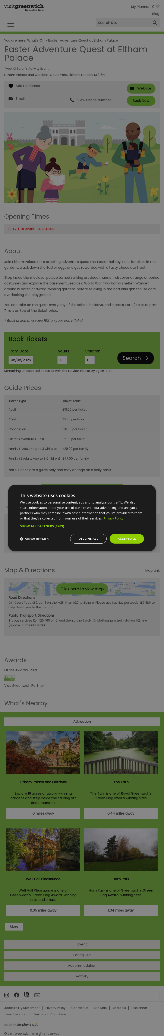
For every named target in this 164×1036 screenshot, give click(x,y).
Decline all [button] (88, 539)
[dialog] (82, 518)
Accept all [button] (127, 539)
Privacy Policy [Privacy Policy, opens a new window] (113, 518)
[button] (82, 526)
